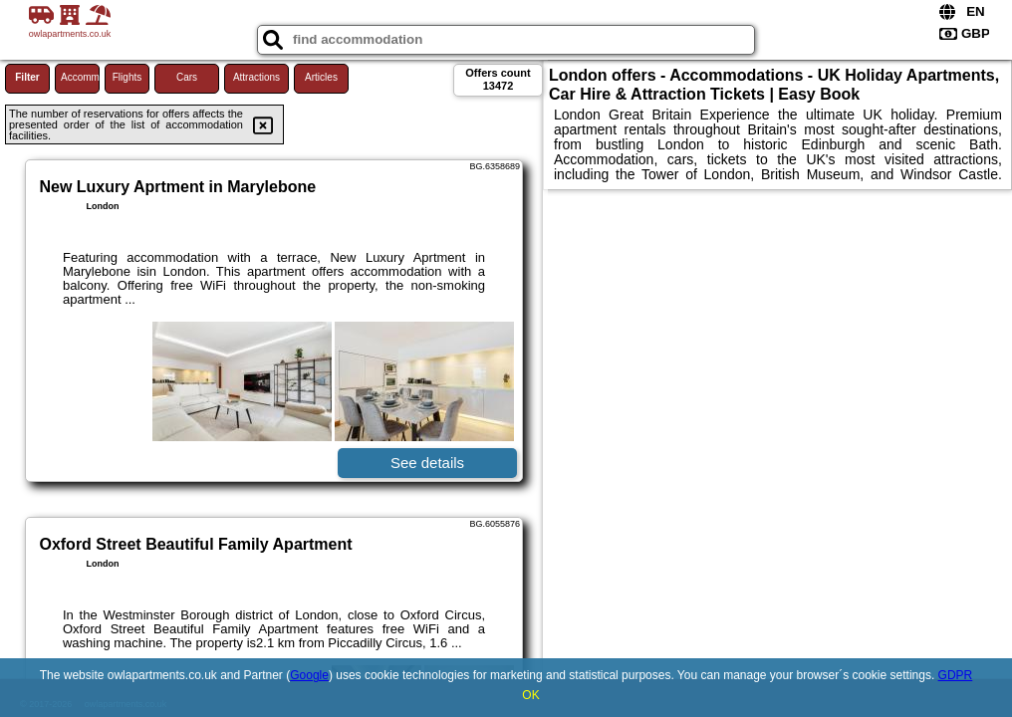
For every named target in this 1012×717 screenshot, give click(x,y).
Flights (127, 77)
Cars (186, 77)
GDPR (955, 675)
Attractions (256, 77)
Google (309, 675)
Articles (321, 77)
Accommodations (80, 77)
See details (427, 462)
